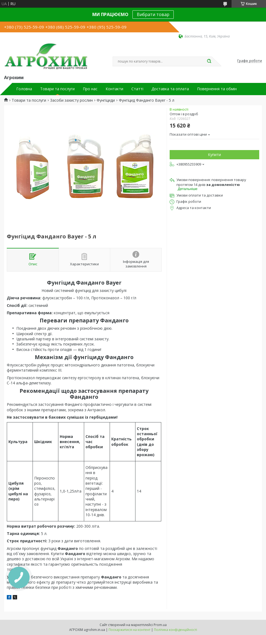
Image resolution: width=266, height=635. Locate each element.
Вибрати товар (153, 14)
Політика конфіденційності (175, 629)
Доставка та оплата (170, 89)
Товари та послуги (57, 89)
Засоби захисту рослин (71, 100)
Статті (137, 89)
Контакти (114, 89)
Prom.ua (160, 624)
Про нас (90, 89)
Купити (214, 154)
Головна (24, 89)
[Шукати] (209, 61)
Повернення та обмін (217, 89)
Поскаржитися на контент (129, 629)
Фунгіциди (106, 100)
